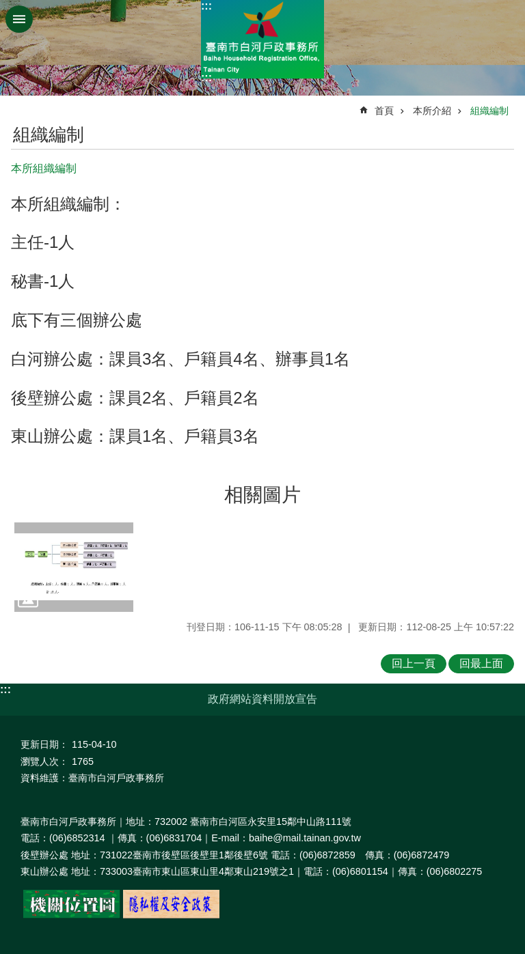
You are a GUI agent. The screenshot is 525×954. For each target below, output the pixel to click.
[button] (73, 567)
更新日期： (44, 744)
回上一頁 (413, 663)
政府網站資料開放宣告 (262, 699)
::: (206, 6)
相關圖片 (262, 494)
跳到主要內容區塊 (7, 7)
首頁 (384, 110)
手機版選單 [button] (19, 19)
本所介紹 (432, 110)
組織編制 (489, 110)
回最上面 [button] (481, 663)
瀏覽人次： (44, 761)
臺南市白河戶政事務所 (262, 39)
